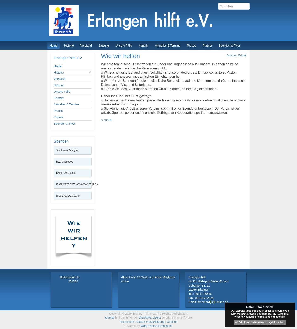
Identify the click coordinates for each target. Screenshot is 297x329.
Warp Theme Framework (156, 326)
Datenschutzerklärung (150, 321)
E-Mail (242, 55)
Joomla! (109, 317)
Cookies (172, 321)
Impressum (127, 321)
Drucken (231, 55)
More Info (277, 322)
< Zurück (106, 120)
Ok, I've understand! (250, 322)
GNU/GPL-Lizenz (150, 317)
